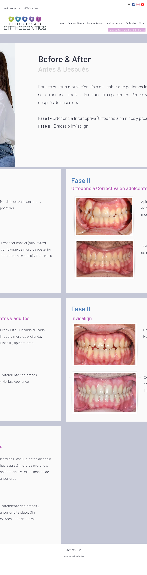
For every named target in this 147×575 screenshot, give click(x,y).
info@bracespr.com (12, 8)
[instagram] (138, 4)
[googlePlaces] (129, 4)
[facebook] (133, 4)
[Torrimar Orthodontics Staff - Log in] (127, 30)
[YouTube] (142, 4)
